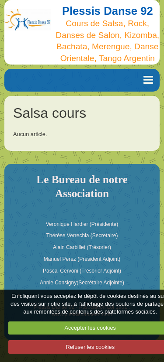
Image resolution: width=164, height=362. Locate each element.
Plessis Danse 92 (107, 11)
